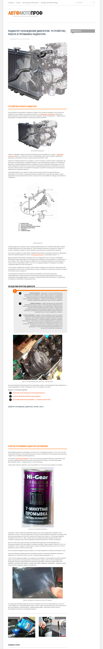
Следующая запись (60, 618)
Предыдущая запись (14, 618)
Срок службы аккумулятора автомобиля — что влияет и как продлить (31, 399)
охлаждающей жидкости (37, 254)
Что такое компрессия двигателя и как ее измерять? (26, 396)
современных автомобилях (47, 114)
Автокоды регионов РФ (30, 2)
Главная (11, 2)
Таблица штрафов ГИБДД (49, 2)
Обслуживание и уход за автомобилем (19, 39)
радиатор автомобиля (22, 458)
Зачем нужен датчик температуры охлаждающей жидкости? (28, 392)
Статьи (18, 2)
